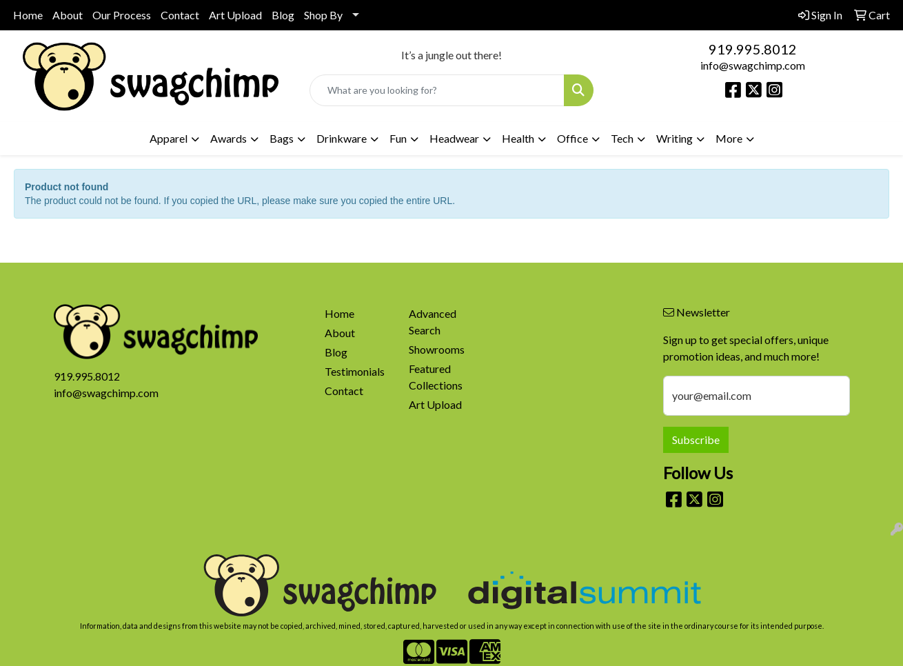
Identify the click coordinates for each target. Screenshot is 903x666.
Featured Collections (436, 377)
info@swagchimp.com (752, 65)
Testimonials (355, 371)
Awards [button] (228, 138)
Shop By (323, 14)
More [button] (729, 138)
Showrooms (437, 349)
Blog (283, 14)
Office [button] (572, 138)
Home (28, 14)
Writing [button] (674, 138)
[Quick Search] (437, 90)
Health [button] (518, 138)
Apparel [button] (168, 138)
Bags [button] (282, 138)
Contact (180, 14)
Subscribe (696, 439)
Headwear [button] (454, 138)
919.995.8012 (753, 49)
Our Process (121, 14)
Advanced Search (432, 321)
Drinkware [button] (341, 138)
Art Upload (235, 14)
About (67, 14)
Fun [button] (398, 138)
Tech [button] (622, 138)
